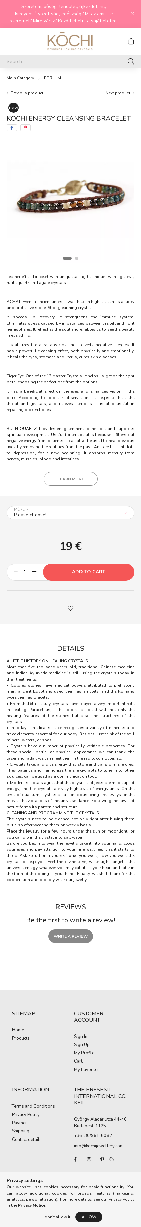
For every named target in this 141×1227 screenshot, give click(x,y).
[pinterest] (25, 127)
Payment (20, 1123)
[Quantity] (25, 572)
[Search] (70, 61)
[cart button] (131, 41)
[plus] (34, 572)
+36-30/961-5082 (93, 1136)
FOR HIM (52, 78)
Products (21, 1038)
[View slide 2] (76, 258)
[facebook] (12, 127)
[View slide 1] (67, 258)
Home (18, 1030)
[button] (70, 607)
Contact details (27, 1140)
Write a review (71, 936)
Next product (117, 93)
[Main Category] (20, 78)
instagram (89, 1159)
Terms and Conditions (33, 1106)
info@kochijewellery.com (99, 1146)
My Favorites (87, 1070)
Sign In (80, 1037)
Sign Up (82, 1045)
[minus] (15, 572)
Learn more (70, 479)
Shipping (20, 1131)
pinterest (102, 1159)
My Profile (84, 1053)
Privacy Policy (26, 1115)
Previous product (27, 93)
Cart (78, 1061)
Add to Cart (88, 572)
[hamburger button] (10, 41)
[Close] (132, 14)
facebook (75, 1159)
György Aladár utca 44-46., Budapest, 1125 (101, 1122)
